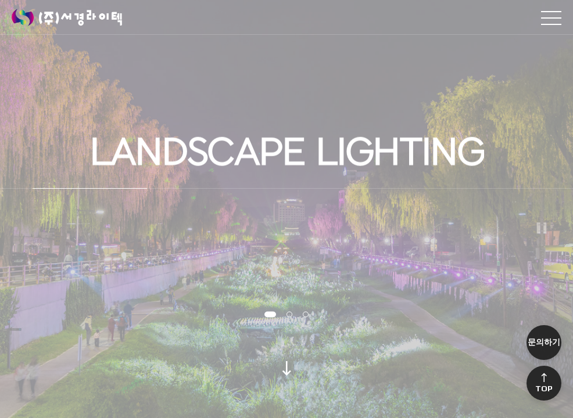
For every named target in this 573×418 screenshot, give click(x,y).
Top (544, 383)
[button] (270, 315)
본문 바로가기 (0, 0)
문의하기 (544, 342)
